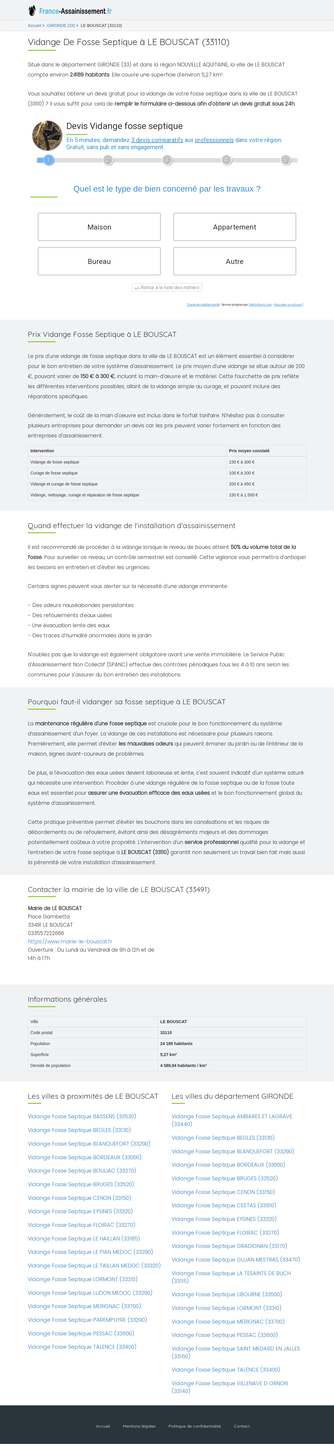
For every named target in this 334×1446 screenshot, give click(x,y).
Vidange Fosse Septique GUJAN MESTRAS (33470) (236, 1262)
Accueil (34, 25)
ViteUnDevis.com (260, 307)
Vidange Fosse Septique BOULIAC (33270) (82, 1173)
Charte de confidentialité (203, 307)
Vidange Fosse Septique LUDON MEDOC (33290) (90, 1295)
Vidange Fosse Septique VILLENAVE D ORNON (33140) (230, 1389)
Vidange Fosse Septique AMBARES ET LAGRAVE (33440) (232, 1122)
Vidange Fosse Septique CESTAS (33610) (224, 1207)
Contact (242, 1428)
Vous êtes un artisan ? (288, 307)
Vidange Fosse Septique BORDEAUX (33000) (85, 1159)
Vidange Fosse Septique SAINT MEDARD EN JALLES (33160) (236, 1354)
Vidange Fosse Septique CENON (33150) (79, 1200)
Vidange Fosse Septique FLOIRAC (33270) (81, 1227)
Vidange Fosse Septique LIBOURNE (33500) (227, 1296)
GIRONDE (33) (61, 25)
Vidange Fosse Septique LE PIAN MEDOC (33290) (90, 1254)
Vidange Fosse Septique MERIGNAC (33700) (84, 1308)
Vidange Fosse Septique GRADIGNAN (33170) (229, 1248)
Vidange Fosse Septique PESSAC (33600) (81, 1335)
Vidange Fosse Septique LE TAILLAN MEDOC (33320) (94, 1268)
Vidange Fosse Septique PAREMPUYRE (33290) (87, 1322)
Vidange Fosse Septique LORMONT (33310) (83, 1281)
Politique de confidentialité (195, 1428)
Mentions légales (139, 1428)
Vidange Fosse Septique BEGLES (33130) (79, 1132)
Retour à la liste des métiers (167, 290)
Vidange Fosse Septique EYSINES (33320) (80, 1213)
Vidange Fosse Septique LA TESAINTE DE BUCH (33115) (231, 1279)
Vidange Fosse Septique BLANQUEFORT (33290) (89, 1145)
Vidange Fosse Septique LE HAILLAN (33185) (84, 1240)
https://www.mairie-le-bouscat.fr (70, 943)
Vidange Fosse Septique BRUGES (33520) (81, 1186)
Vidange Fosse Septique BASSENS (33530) (82, 1118)
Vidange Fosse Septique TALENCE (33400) (82, 1349)
